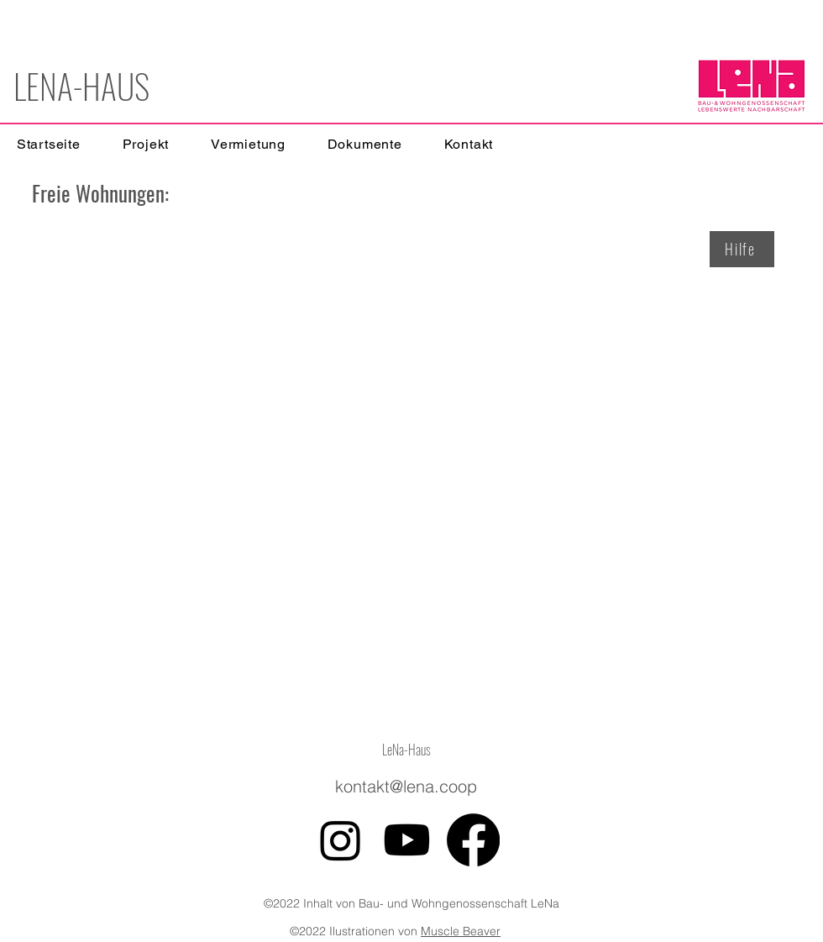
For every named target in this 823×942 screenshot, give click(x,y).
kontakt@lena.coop (406, 786)
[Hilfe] (742, 249)
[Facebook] (473, 839)
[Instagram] (340, 839)
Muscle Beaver (461, 931)
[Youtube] (406, 839)
